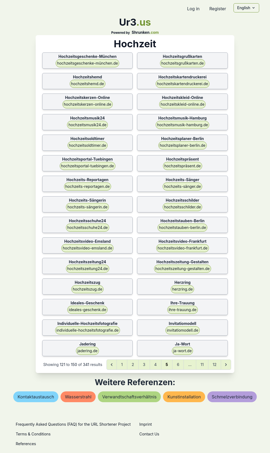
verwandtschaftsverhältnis (129, 396)
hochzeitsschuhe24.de (87, 227)
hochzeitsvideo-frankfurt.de (183, 248)
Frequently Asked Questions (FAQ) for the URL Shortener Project (73, 424)
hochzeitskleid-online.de (182, 104)
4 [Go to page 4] (155, 364)
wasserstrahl (78, 396)
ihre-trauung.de (182, 309)
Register (217, 8)
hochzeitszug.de (87, 289)
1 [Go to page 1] (122, 364)
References (26, 443)
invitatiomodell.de (182, 330)
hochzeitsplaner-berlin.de (182, 145)
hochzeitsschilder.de (182, 207)
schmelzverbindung (232, 396)
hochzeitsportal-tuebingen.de (87, 166)
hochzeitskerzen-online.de (87, 104)
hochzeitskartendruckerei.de (182, 83)
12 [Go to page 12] (214, 364)
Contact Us (149, 434)
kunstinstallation (184, 396)
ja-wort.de (182, 350)
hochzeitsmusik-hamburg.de (182, 124)
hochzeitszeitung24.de (87, 268)
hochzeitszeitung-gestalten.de (182, 268)
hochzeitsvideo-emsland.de (87, 248)
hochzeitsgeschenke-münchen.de (87, 63)
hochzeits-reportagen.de (87, 186)
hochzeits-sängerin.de (87, 207)
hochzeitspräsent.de (182, 166)
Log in (193, 8)
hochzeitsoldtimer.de (87, 145)
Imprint (145, 424)
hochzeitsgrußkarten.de (182, 63)
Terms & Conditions (33, 434)
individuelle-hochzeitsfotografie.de (87, 330)
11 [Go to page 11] (202, 364)
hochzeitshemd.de (87, 83)
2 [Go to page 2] (133, 364)
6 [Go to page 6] (178, 364)
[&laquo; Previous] (111, 364)
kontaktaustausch (36, 396)
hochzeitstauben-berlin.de (182, 227)
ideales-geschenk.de (87, 309)
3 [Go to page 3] (144, 364)
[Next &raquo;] (226, 364)
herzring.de (182, 289)
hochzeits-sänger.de (182, 186)
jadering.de (87, 350)
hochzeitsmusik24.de (87, 124)
